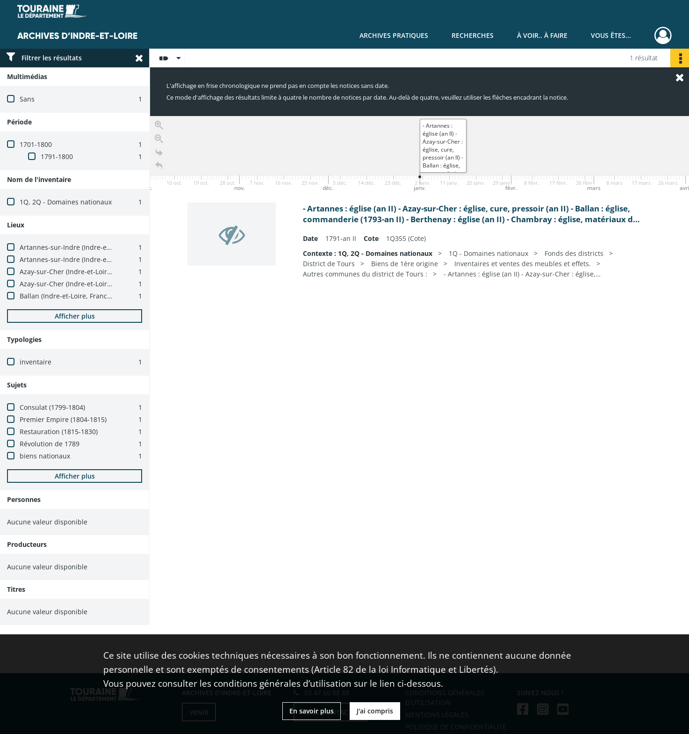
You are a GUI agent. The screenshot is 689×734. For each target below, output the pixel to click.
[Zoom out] (159, 138)
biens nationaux (45, 455)
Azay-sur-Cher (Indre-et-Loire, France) (78, 271)
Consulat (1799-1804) (52, 407)
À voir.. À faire (542, 35)
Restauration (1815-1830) (59, 431)
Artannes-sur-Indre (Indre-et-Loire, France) (86, 247)
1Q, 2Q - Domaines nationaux (66, 201)
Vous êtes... (611, 35)
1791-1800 (57, 156)
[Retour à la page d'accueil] (159, 166)
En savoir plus (311, 710)
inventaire (35, 361)
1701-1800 (36, 144)
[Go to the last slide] (159, 152)
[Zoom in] (159, 125)
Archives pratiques (393, 35)
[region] (419, 256)
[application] (419, 155)
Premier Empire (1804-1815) (63, 419)
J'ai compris (375, 710)
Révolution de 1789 (49, 443)
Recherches (473, 35)
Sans (27, 98)
